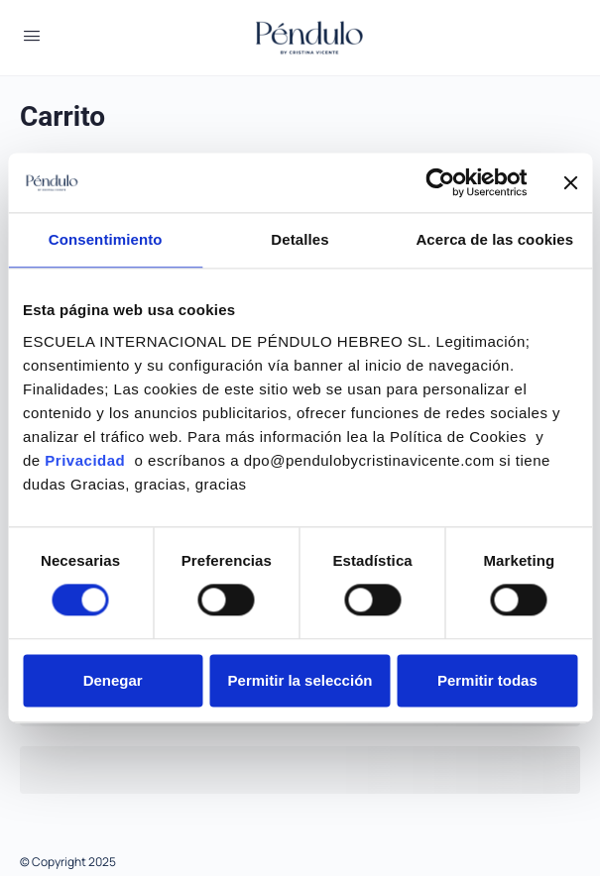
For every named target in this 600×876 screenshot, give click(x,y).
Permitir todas (487, 680)
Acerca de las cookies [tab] (494, 239)
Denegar (113, 680)
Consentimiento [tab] (106, 239)
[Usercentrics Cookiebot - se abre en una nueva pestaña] (440, 182)
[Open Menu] (32, 36)
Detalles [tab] (299, 239)
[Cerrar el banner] (570, 182)
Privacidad (87, 460)
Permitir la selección (300, 680)
